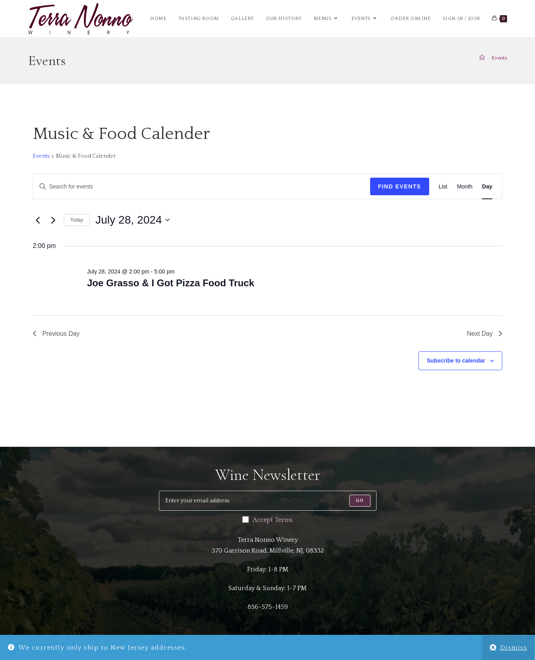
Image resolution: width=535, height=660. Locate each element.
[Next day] (53, 220)
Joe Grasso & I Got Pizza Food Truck (170, 282)
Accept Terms (267, 519)
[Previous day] (37, 220)
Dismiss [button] (513, 647)
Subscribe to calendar (456, 361)
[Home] (482, 58)
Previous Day (56, 333)
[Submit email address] (359, 501)
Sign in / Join (461, 18)
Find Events (399, 186)
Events (499, 58)
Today (76, 220)
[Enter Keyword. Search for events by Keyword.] (201, 186)
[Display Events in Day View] (487, 186)
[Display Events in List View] (443, 186)
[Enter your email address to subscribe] (267, 501)
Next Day (484, 333)
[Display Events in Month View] (464, 186)
